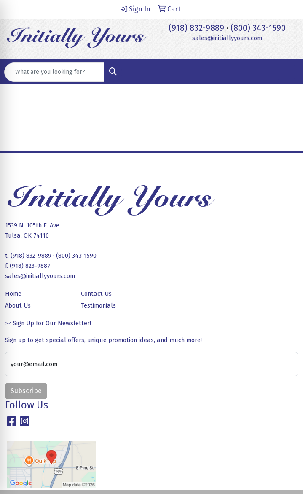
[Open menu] (286, 72)
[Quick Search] (54, 72)
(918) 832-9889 (196, 28)
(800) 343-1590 (258, 28)
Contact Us (96, 293)
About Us (18, 305)
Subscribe (26, 391)
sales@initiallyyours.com (227, 38)
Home (13, 293)
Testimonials (98, 305)
